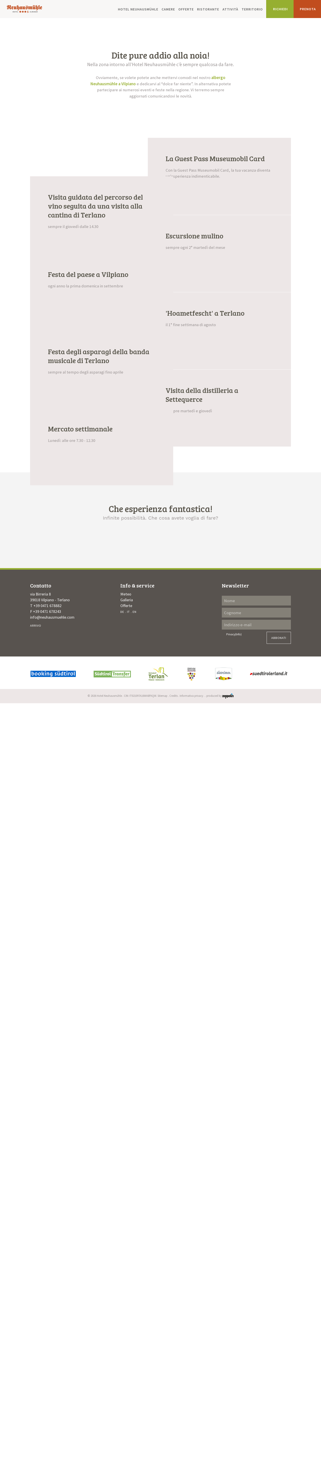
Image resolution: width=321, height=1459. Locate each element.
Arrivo (35, 1375)
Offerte (186, 9)
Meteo (125, 1343)
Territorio (252, 9)
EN (134, 1361)
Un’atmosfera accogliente (71, 1280)
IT (128, 1361)
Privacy (234, 1384)
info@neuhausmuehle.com (52, 1367)
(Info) (238, 1384)
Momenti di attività (160, 1280)
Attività (230, 9)
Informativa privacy (191, 1445)
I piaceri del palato (250, 1280)
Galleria (126, 1349)
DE (122, 1361)
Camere (168, 9)
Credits (173, 1445)
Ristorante (208, 9)
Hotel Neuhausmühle (138, 9)
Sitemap (162, 1445)
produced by (220, 1445)
